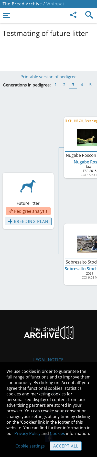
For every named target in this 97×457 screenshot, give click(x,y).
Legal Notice (48, 360)
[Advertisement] (48, 53)
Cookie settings (30, 446)
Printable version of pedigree (48, 77)
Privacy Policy (27, 433)
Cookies (57, 433)
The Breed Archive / (24, 4)
